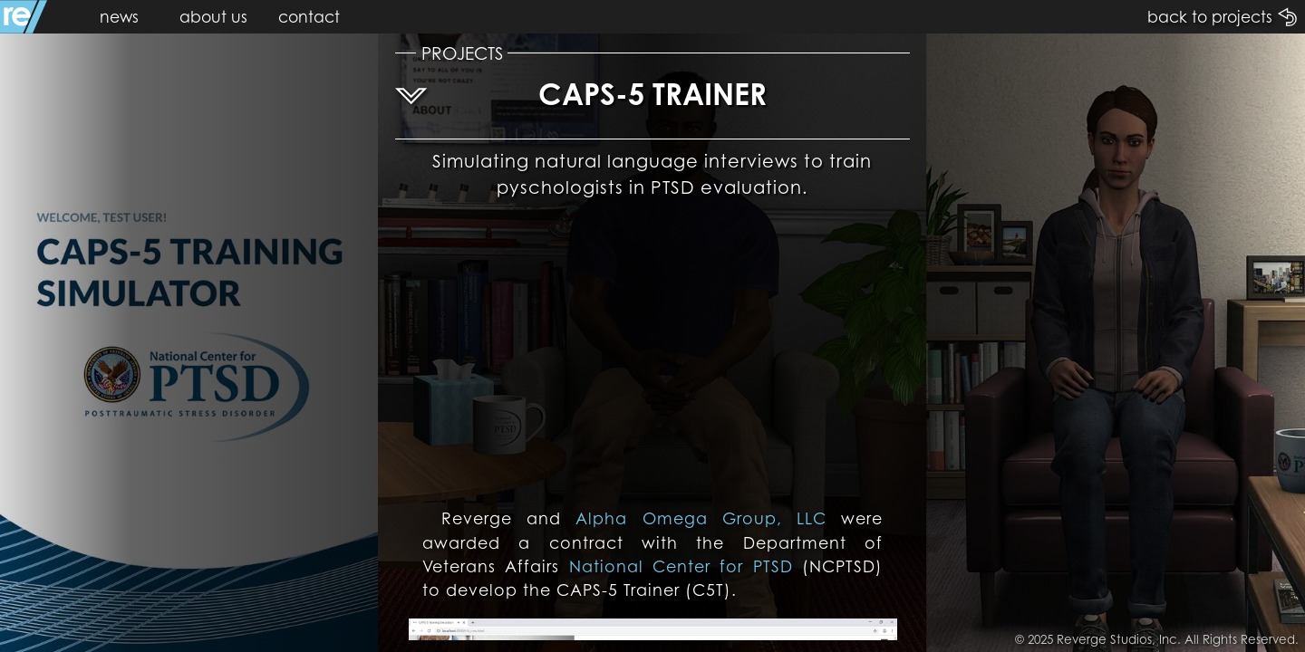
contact (309, 16)
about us (213, 16)
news (119, 16)
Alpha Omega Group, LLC (700, 518)
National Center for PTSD (681, 566)
